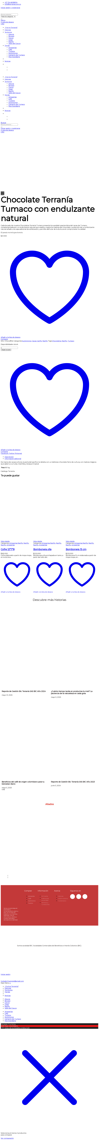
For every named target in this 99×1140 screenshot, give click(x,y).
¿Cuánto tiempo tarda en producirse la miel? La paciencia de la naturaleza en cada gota (71, 692)
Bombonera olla (42, 549)
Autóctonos (13, 53)
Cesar (11, 40)
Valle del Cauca (14, 43)
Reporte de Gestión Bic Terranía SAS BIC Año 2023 (73, 782)
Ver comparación (7, 1138)
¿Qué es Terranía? (11, 27)
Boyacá (11, 36)
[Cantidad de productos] (9, 348)
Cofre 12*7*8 (8, 549)
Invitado (12, 981)
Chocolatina (56, 341)
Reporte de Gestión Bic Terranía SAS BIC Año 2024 (24, 691)
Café (10, 49)
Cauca (11, 38)
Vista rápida (5, 541)
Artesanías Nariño (16, 543)
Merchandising (14, 57)
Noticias (7, 61)
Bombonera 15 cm (76, 549)
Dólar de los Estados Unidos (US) (17, 1028)
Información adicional (13, 459)
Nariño (11, 42)
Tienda (7, 45)
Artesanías (13, 48)
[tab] (51, 457)
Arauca (11, 34)
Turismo (12, 51)
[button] (49, 876)
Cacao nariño (37, 341)
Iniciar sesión (5, 974)
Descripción (9, 457)
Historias (8, 30)
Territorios (8, 32)
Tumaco (71, 341)
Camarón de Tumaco (17, 55)
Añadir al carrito (6, 350)
